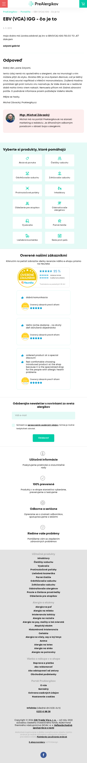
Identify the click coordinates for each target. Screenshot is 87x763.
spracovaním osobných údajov (43, 425)
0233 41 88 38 (43, 712)
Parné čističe (59, 225)
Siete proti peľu (59, 240)
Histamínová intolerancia (43, 630)
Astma (43, 641)
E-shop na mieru (37, 742)
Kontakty (43, 689)
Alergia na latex (43, 645)
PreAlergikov (10, 12)
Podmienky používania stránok (52, 737)
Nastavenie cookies (43, 697)
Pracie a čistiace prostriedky (43, 592)
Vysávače (27, 225)
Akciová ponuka (27, 163)
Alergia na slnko (43, 648)
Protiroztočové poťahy (27, 193)
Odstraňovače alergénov (59, 209)
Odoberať (43, 438)
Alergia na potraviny (43, 652)
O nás (43, 685)
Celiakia (43, 633)
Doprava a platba (43, 663)
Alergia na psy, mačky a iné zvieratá (43, 622)
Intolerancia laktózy (43, 615)
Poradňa (25, 12)
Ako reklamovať (43, 667)
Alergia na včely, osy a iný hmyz (43, 637)
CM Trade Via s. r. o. (45, 720)
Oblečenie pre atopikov (27, 208)
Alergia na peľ (44, 607)
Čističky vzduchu (59, 163)
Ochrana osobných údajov (43, 693)
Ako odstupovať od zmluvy (43, 671)
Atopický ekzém (44, 626)
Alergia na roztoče (43, 618)
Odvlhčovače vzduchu (27, 178)
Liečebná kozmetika (27, 240)
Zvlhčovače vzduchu (59, 178)
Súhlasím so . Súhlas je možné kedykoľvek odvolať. (45, 427)
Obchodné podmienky (43, 674)
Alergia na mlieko (43, 611)
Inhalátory (59, 193)
